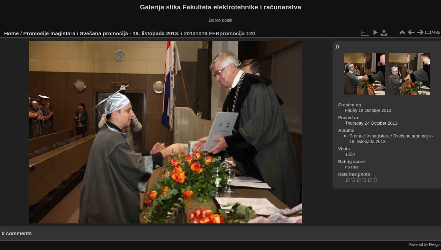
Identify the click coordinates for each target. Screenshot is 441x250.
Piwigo (434, 244)
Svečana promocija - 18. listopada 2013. (129, 33)
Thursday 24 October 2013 (371, 123)
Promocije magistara (49, 33)
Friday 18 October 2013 (368, 110)
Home (11, 33)
